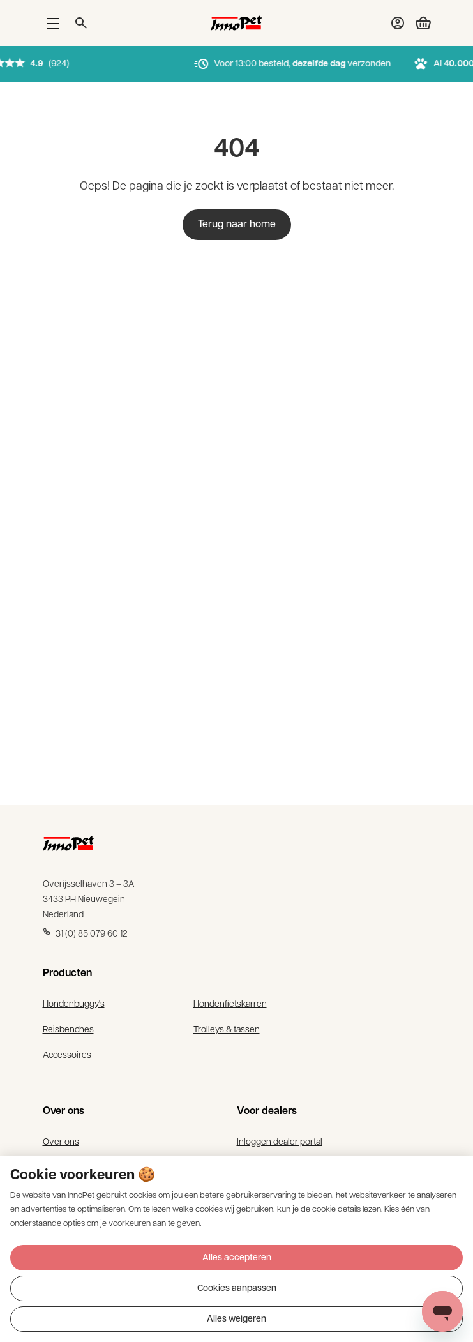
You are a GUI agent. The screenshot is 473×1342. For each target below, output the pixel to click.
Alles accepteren (236, 1258)
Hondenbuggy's (74, 1003)
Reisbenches (68, 1028)
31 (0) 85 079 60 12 (85, 933)
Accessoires (67, 1054)
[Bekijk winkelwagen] (418, 23)
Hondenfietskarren (230, 1003)
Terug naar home (237, 225)
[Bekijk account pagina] (397, 23)
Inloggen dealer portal (279, 1141)
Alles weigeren (236, 1319)
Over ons (61, 1141)
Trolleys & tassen (226, 1028)
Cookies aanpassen (236, 1288)
